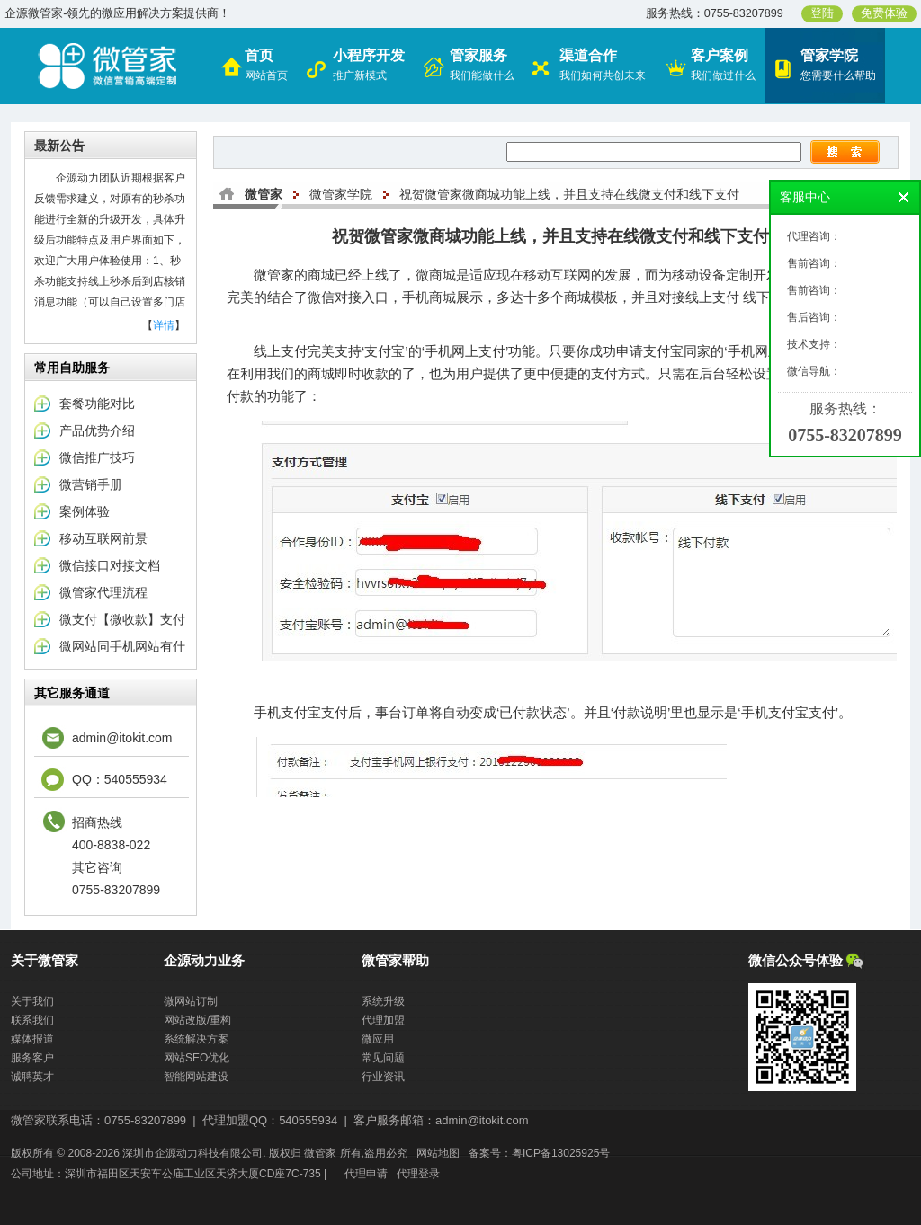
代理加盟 (383, 1020)
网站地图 (438, 1153)
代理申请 (366, 1173)
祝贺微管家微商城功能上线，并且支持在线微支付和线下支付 (569, 194)
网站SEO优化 (196, 1058)
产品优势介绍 (97, 430)
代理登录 (418, 1173)
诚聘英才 (32, 1076)
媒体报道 (32, 1039)
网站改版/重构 (197, 1020)
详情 (163, 325)
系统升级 (383, 1001)
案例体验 (84, 511)
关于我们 (32, 1001)
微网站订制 (191, 1001)
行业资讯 (383, 1076)
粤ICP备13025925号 (561, 1153)
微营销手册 (90, 484)
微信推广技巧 (97, 457)
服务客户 (32, 1058)
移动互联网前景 (103, 538)
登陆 (822, 13)
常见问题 (383, 1058)
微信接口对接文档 (109, 565)
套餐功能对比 (97, 403)
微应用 (378, 1039)
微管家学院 (340, 194)
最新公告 (59, 145)
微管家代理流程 (103, 592)
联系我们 (32, 1020)
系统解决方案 (196, 1039)
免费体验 (884, 13)
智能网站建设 (196, 1076)
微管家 (263, 194)
